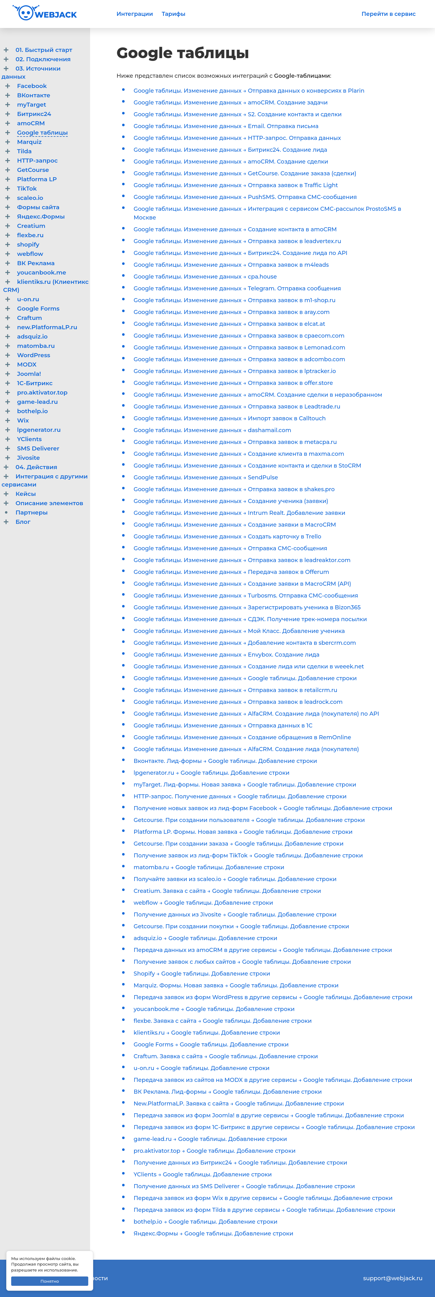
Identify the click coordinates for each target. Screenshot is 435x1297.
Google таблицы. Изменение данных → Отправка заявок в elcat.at (229, 324)
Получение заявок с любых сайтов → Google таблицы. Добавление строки (242, 961)
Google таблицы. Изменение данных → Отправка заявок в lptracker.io (235, 371)
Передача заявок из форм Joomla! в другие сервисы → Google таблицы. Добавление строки (269, 1115)
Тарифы (173, 14)
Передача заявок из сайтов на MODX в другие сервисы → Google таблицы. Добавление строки (273, 1080)
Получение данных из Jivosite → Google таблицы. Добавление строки (235, 914)
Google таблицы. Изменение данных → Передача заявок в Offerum (231, 572)
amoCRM (31, 123)
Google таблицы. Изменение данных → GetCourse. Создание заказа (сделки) (245, 173)
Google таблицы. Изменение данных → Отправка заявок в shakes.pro (234, 489)
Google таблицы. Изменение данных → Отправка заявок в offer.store (233, 383)
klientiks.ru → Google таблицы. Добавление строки (207, 1032)
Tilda (24, 151)
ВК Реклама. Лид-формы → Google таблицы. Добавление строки (228, 1091)
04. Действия (36, 467)
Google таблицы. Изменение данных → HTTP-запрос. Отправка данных (237, 138)
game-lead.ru (37, 401)
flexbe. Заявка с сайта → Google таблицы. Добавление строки (223, 1021)
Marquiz (29, 141)
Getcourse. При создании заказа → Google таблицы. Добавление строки (239, 843)
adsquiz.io (32, 336)
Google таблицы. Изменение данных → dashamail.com (212, 430)
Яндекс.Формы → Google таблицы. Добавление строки (213, 1233)
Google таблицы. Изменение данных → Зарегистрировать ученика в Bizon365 (247, 607)
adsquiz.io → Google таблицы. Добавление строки (205, 938)
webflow (30, 253)
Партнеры (32, 512)
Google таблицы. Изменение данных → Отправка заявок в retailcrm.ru (235, 690)
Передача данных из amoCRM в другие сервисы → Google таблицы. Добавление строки (263, 950)
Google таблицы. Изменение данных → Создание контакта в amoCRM (235, 229)
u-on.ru (28, 299)
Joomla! (29, 373)
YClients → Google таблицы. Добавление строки (203, 1174)
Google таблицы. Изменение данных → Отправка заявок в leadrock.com (238, 702)
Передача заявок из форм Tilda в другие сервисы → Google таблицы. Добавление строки (264, 1210)
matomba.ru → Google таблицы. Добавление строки (209, 867)
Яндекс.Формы (41, 216)
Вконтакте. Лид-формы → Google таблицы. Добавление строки (225, 761)
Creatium (31, 225)
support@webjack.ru (393, 1278)
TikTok (27, 188)
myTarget (31, 104)
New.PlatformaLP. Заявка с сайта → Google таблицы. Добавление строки (239, 1103)
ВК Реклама (36, 263)
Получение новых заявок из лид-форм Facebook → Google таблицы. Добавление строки (263, 808)
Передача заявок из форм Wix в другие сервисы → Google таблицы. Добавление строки (263, 1198)
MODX (27, 364)
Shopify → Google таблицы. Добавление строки (202, 973)
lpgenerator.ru (39, 429)
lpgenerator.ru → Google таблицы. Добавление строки (212, 772)
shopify (28, 244)
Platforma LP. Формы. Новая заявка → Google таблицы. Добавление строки (243, 832)
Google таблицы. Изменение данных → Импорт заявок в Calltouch (230, 418)
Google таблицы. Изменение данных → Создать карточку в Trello (227, 536)
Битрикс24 (34, 114)
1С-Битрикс (35, 383)
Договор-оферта (36, 1287)
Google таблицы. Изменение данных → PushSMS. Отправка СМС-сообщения (245, 197)
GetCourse (33, 169)
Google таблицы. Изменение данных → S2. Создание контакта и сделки (238, 114)
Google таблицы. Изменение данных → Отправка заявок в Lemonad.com (239, 347)
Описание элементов (49, 503)
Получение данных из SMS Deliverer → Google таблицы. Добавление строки (244, 1186)
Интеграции (135, 14)
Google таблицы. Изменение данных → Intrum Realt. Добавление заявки (239, 513)
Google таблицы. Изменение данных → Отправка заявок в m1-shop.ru (235, 300)
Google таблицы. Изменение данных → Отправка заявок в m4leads (231, 264)
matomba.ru (36, 345)
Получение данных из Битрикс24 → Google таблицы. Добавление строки (240, 1162)
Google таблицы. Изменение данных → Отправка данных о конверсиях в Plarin (249, 90)
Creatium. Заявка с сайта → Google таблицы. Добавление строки (227, 891)
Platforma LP (37, 179)
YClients (29, 439)
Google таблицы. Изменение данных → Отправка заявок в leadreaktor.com (242, 560)
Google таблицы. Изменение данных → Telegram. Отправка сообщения (237, 288)
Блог (23, 521)
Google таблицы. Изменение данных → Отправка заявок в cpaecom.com (239, 335)
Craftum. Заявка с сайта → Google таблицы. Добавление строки (226, 1056)
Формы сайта (38, 207)
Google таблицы (42, 132)
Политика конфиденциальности (60, 1278)
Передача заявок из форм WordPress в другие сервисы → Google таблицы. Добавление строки (273, 997)
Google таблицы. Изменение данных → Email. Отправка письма (226, 126)
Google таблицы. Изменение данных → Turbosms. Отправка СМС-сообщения (246, 595)
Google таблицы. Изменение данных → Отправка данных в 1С (223, 725)
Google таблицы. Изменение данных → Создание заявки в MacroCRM (235, 524)
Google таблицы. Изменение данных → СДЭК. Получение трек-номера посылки (250, 619)
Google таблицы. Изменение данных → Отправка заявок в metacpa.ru (235, 442)
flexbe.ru (30, 235)
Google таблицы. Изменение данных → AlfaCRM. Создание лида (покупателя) (246, 749)
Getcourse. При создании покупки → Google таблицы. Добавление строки (241, 926)
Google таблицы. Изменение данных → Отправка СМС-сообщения (230, 548)
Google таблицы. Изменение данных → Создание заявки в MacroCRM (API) (242, 583)
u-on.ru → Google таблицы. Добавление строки (202, 1068)
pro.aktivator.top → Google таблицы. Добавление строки (214, 1150)
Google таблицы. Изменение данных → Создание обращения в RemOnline (242, 737)
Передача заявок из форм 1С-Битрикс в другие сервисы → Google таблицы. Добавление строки (274, 1127)
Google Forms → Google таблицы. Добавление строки (211, 1044)
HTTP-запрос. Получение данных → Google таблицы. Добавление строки (240, 796)
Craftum (29, 317)
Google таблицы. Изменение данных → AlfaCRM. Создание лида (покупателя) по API (256, 713)
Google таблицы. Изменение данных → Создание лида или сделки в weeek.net (249, 666)
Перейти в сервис (389, 14)
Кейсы (26, 493)
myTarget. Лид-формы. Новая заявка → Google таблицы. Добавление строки (245, 784)
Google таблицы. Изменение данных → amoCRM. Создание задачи (231, 102)
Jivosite (28, 457)
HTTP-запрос (37, 160)
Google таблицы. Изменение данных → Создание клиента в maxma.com (239, 453)
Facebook (32, 86)
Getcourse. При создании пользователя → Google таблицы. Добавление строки (249, 820)
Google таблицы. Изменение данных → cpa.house (205, 276)
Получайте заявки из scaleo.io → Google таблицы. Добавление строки (235, 879)
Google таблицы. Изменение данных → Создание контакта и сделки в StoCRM (247, 465)
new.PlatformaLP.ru (47, 327)
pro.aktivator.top (42, 392)
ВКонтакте (33, 95)
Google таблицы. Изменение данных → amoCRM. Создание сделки (231, 161)
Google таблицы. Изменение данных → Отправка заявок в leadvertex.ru (237, 241)
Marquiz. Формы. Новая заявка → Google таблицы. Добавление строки (236, 985)
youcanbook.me (41, 272)
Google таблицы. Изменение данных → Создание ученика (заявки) (231, 501)
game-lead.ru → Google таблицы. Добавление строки (210, 1139)
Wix (23, 420)
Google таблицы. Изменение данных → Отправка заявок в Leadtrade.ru (237, 406)
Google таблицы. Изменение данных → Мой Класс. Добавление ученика (239, 631)
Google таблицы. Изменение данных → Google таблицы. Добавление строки (245, 678)
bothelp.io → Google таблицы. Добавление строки (205, 1221)
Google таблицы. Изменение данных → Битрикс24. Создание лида (230, 149)
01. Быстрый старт (44, 49)
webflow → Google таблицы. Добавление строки (203, 902)
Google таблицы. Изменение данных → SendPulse (206, 477)
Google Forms (38, 308)
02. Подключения (43, 59)
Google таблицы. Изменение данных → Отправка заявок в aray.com (232, 312)
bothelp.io (32, 411)
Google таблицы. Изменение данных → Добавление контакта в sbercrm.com (245, 642)
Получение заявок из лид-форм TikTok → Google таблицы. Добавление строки (248, 855)
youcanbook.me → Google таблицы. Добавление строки (214, 1009)
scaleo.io (30, 197)
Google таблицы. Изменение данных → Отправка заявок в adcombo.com (239, 359)
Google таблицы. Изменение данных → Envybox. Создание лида (226, 654)
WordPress (33, 355)
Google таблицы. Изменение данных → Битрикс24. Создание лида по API (240, 253)
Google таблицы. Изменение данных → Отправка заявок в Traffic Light (236, 185)
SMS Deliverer (38, 448)
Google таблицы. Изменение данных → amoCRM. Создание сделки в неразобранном (258, 394)
